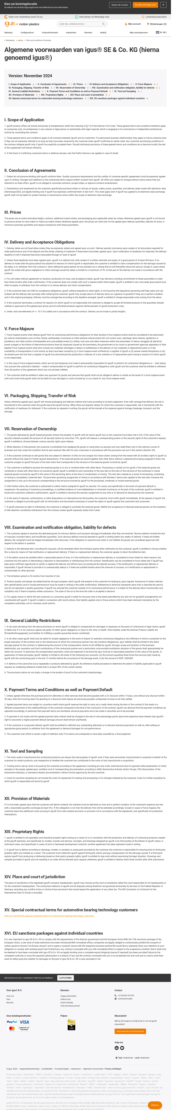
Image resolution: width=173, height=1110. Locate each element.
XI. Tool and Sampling (127, 91)
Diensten (88, 32)
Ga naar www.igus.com (145, 5)
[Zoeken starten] (103, 24)
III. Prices (80, 84)
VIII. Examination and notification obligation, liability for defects (125, 87)
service (19, 40)
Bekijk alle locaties (119, 5)
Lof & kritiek (65, 977)
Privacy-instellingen (113, 1069)
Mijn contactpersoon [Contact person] (139, 32)
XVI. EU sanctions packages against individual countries (119, 98)
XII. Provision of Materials (23, 95)
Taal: (124, 1058)
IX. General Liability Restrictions (26, 91)
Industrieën (71, 32)
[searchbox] (80, 24)
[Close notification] (163, 5)
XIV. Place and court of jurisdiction (89, 95)
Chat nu (155, 1105)
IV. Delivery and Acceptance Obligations (111, 84)
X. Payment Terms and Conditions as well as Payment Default (79, 91)
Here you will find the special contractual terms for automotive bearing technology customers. (49, 916)
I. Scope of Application (22, 84)
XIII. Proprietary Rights (54, 95)
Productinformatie (50, 32)
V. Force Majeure (145, 84)
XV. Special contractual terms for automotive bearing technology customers (48, 98)
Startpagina (9, 40)
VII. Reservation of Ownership (72, 87)
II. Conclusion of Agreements (54, 84)
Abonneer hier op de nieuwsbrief (130, 1031)
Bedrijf (103, 32)
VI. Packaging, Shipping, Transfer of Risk (31, 87)
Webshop (8, 32)
